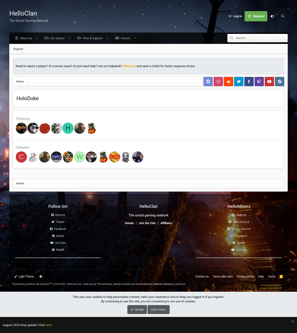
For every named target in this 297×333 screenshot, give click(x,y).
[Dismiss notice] (292, 322)
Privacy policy (245, 276)
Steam (60, 236)
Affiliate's (166, 223)
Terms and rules (223, 276)
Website (241, 215)
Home (271, 276)
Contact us (202, 276)
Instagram (241, 236)
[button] (26, 38)
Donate (129, 223)
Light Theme (24, 276)
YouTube (60, 243)
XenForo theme (162, 284)
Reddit (60, 249)
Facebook (60, 229)
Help (261, 276)
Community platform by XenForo (47, 284)
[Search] (283, 16)
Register (18, 49)
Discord (60, 215)
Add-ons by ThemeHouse (98, 284)
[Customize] (272, 16)
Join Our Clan (147, 223)
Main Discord (241, 222)
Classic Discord (241, 229)
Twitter (60, 222)
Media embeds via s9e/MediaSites (133, 284)
